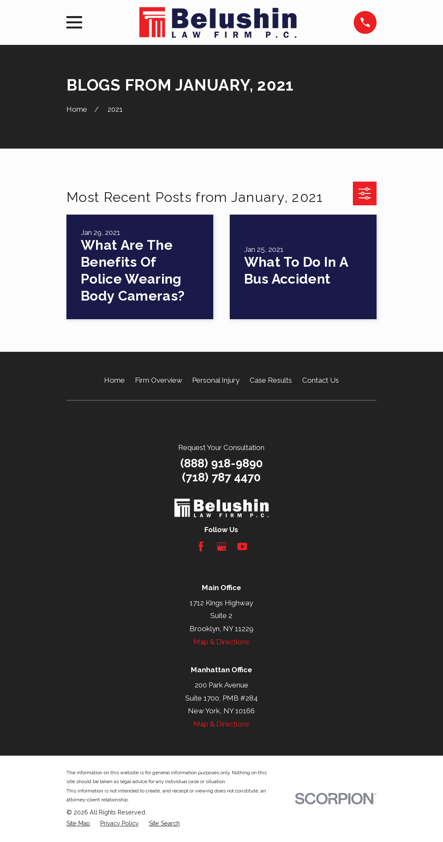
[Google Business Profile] (222, 546)
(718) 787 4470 (221, 477)
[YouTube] (242, 546)
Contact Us (320, 380)
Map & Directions (221, 642)
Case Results (271, 380)
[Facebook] (201, 546)
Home (114, 380)
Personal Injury (215, 380)
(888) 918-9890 (221, 463)
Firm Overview (158, 380)
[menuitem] (78, 823)
